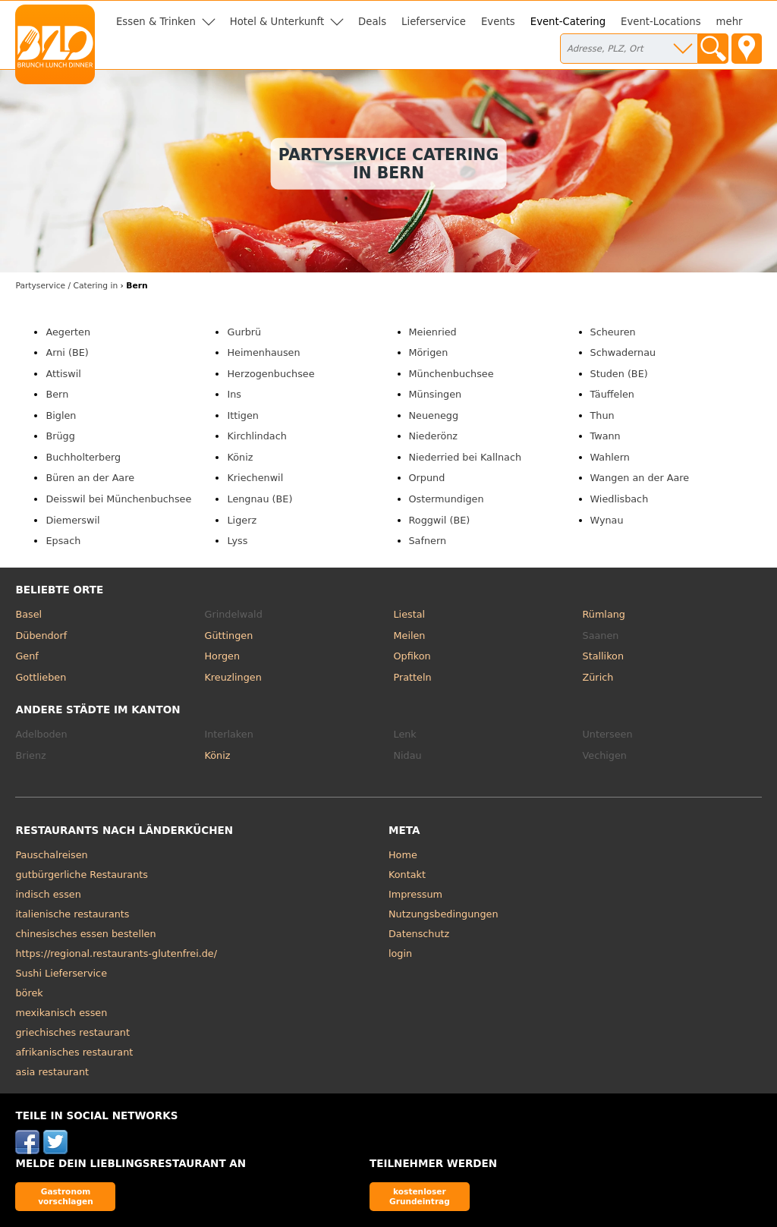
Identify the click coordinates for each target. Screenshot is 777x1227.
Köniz (240, 457)
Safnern (428, 540)
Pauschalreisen (51, 854)
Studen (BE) (619, 373)
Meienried (433, 332)
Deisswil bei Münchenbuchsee (118, 499)
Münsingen (435, 394)
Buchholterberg (83, 457)
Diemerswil (72, 520)
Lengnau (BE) (259, 499)
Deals (372, 21)
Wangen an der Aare (640, 477)
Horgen (222, 656)
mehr (729, 21)
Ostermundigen (446, 499)
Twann (605, 436)
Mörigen (428, 352)
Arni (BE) (67, 352)
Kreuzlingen (232, 677)
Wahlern (610, 457)
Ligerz (241, 520)
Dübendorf (41, 635)
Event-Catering (568, 21)
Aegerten (68, 332)
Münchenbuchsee (451, 373)
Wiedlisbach (619, 499)
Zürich (598, 677)
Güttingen (228, 635)
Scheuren (613, 332)
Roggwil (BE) (439, 520)
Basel (28, 614)
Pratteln (413, 677)
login (400, 953)
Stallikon (603, 656)
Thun (602, 415)
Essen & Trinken (156, 21)
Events (498, 21)
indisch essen (47, 894)
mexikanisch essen (61, 1012)
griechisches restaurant (72, 1032)
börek (28, 993)
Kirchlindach (256, 436)
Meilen (410, 635)
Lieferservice (433, 21)
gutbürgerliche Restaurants (81, 874)
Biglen (61, 415)
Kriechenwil (255, 477)
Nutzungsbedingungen (443, 914)
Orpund (427, 477)
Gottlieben (40, 677)
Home (402, 854)
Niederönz (433, 436)
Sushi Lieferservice (61, 973)
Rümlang (604, 614)
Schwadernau (623, 352)
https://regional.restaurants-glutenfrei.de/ (116, 953)
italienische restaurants (72, 914)
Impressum (415, 894)
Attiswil (63, 373)
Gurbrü (244, 332)
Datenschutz (418, 933)
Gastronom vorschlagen (65, 1196)
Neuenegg (434, 415)
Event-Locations (661, 21)
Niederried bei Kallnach (465, 457)
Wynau (607, 520)
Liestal (410, 614)
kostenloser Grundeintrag (419, 1196)
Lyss (237, 540)
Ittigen (242, 415)
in (66, 286)
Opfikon (412, 656)
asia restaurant (52, 1072)
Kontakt (407, 874)
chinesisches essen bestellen (85, 933)
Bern (57, 394)
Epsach (63, 540)
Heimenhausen (263, 352)
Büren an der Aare (90, 477)
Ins (234, 394)
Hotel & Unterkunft (277, 21)
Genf (26, 656)
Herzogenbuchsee (270, 373)
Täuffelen (612, 394)
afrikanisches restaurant (74, 1052)
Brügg (60, 436)
